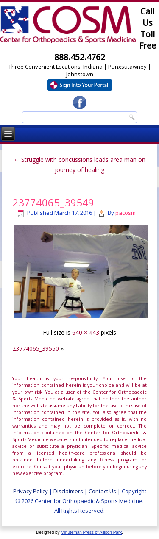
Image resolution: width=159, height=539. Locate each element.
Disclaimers (68, 491)
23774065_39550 (35, 349)
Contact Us (102, 491)
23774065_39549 (53, 202)
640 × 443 (85, 332)
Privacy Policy (30, 491)
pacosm (125, 213)
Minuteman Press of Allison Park (91, 532)
